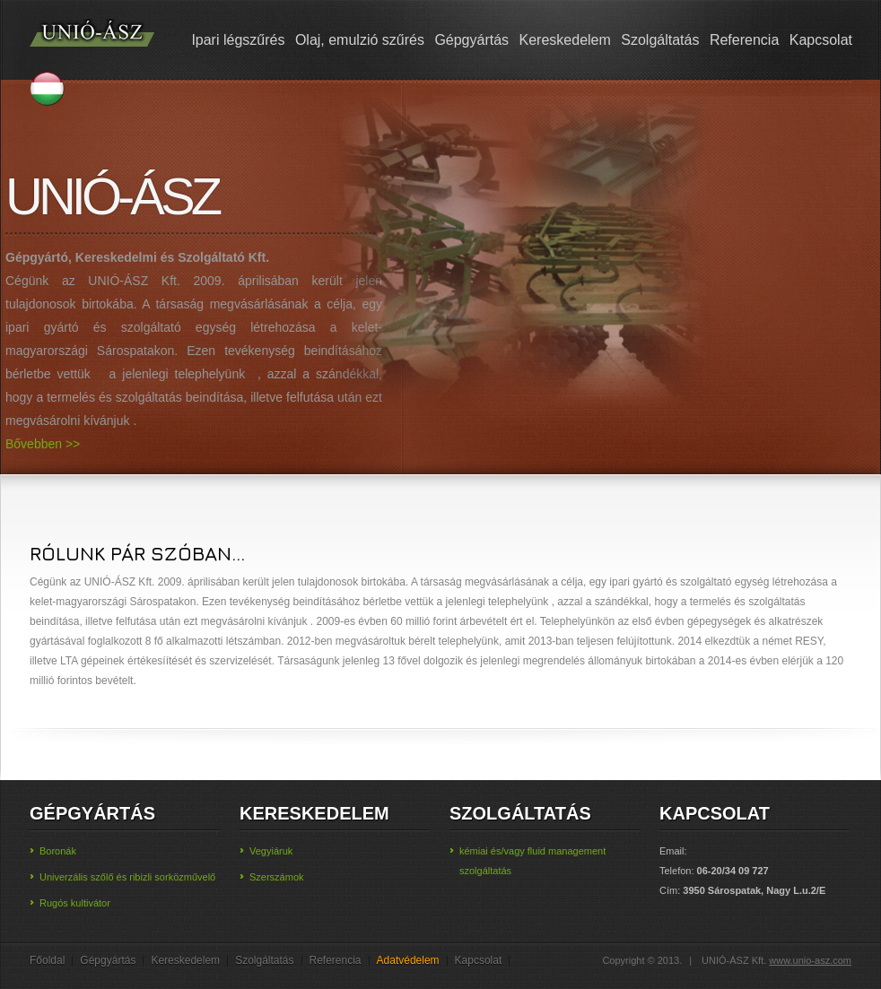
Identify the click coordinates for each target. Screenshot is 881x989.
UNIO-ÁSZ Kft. (92, 44)
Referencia (744, 40)
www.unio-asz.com (810, 960)
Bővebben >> (42, 444)
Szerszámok (276, 877)
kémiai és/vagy (493, 851)
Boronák (57, 851)
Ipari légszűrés (237, 40)
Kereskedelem (565, 40)
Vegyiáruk (270, 851)
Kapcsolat (820, 40)
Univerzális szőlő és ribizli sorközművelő (127, 877)
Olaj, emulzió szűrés (359, 40)
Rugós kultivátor (74, 903)
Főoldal (47, 960)
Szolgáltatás (660, 40)
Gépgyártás (471, 40)
